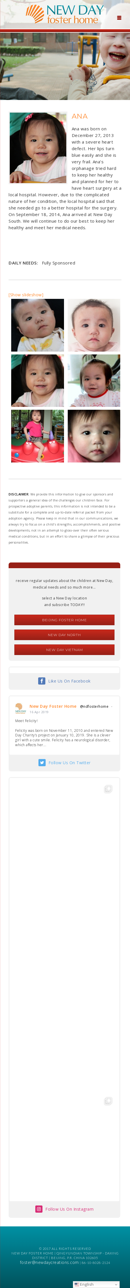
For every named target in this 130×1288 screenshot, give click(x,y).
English (84, 1284)
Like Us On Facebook (69, 681)
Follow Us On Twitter (69, 762)
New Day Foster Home (53, 706)
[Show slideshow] (26, 294)
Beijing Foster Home (64, 620)
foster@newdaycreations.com (49, 1262)
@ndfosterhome (94, 706)
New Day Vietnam (64, 650)
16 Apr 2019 (39, 712)
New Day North (64, 635)
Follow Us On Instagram (69, 1209)
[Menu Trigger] (119, 17)
